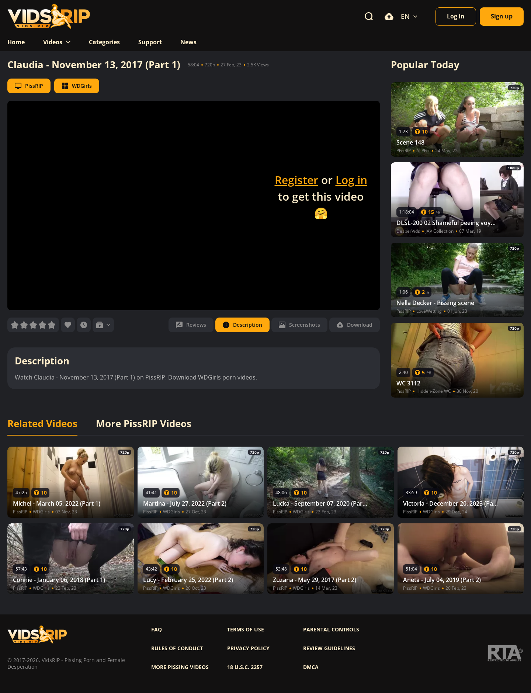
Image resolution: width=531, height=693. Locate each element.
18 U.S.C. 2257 (245, 667)
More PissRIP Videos (143, 423)
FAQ (156, 629)
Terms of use (245, 629)
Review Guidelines (329, 648)
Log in (351, 179)
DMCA (311, 667)
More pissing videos (180, 667)
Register (296, 179)
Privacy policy (248, 648)
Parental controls (331, 629)
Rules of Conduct (177, 648)
